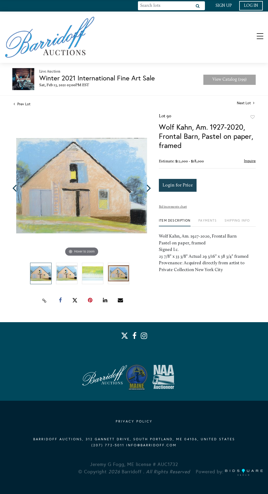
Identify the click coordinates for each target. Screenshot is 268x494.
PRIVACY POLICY (134, 421)
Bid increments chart (173, 206)
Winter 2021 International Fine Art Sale (97, 78)
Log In (251, 6)
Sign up (223, 6)
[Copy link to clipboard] (44, 300)
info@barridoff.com (151, 445)
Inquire (250, 160)
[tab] (175, 222)
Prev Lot (22, 104)
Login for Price (178, 185)
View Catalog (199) (230, 80)
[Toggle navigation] (255, 37)
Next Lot (245, 103)
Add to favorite (252, 117)
